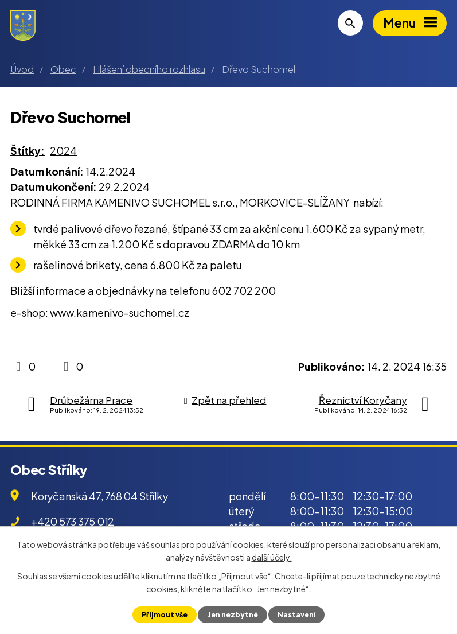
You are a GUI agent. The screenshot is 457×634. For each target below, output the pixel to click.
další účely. (272, 557)
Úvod (22, 69)
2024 (63, 150)
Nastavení (297, 614)
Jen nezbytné (232, 614)
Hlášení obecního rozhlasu (149, 69)
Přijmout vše (163, 614)
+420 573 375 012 (72, 521)
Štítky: (27, 150)
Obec (63, 69)
